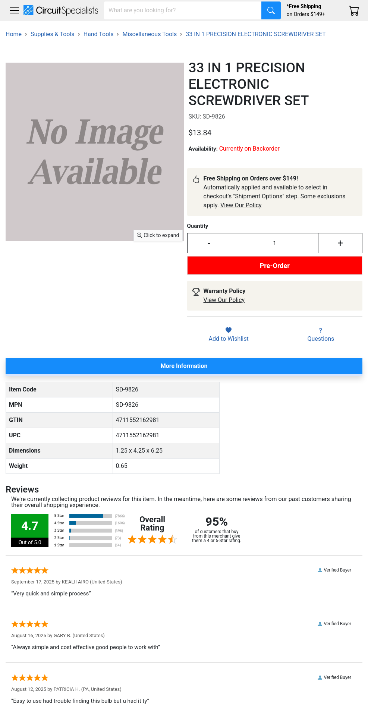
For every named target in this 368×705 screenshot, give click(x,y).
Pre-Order (275, 266)
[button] (14, 10)
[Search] (183, 10)
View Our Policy (241, 205)
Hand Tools (99, 34)
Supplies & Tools (53, 34)
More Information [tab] (184, 365)
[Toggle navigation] (14, 10)
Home (14, 34)
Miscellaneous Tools (149, 34)
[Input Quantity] (274, 243)
